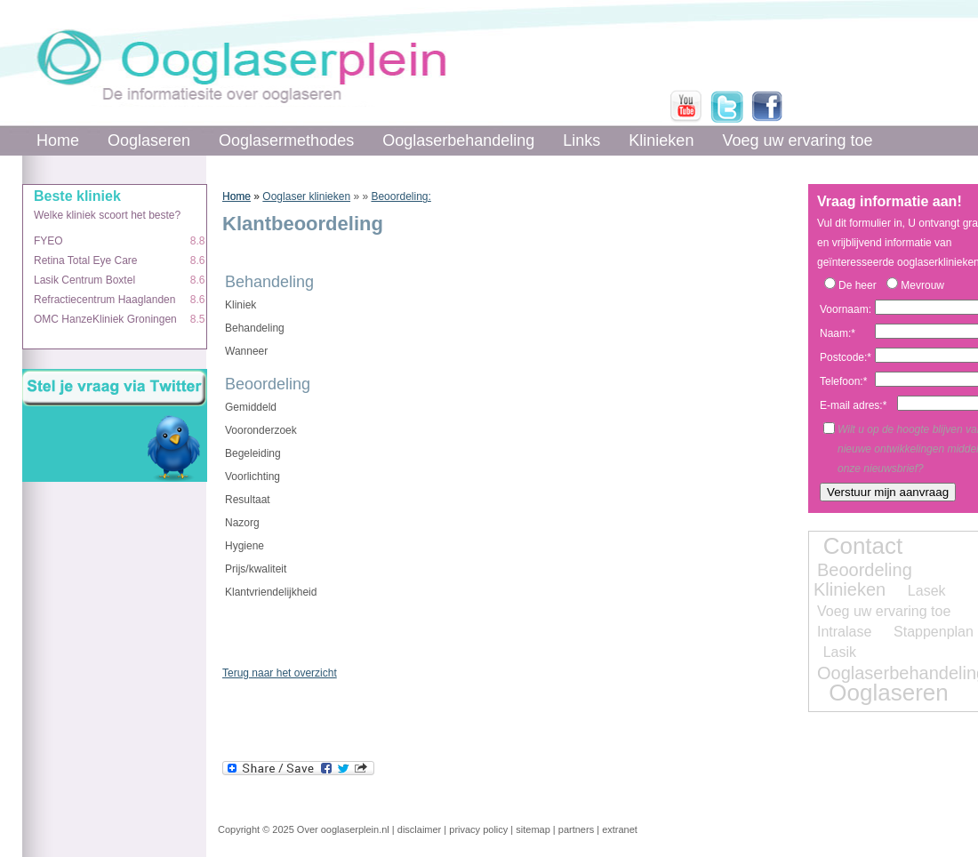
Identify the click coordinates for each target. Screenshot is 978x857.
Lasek (927, 590)
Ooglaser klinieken (306, 196)
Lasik (839, 652)
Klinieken (661, 140)
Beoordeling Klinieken (863, 579)
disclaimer (419, 829)
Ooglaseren (149, 140)
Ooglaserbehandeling (458, 140)
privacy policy (478, 829)
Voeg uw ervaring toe (797, 140)
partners (576, 829)
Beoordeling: (400, 196)
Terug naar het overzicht (279, 673)
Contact (863, 546)
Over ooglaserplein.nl (343, 829)
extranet (619, 829)
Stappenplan (934, 631)
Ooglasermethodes (286, 140)
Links (581, 140)
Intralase (844, 631)
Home (57, 140)
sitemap (533, 829)
